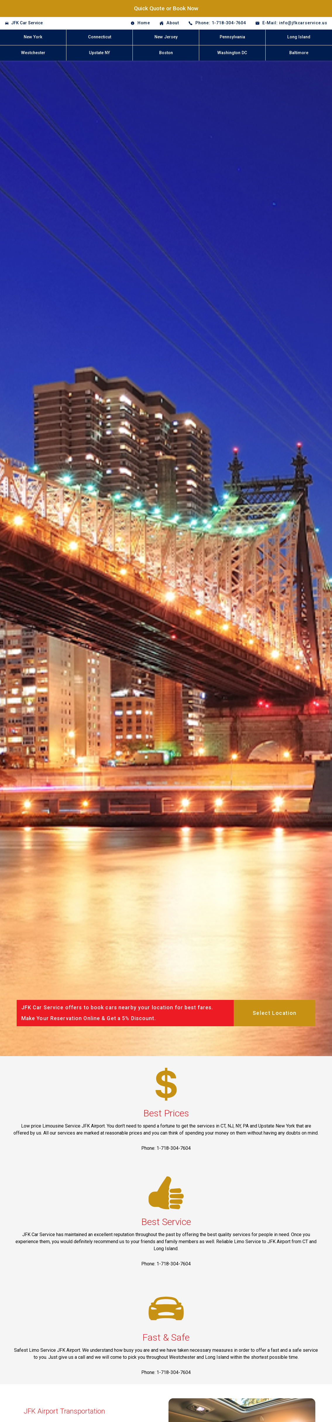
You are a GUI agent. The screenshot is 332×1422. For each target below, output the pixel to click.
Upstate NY (99, 52)
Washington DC (232, 52)
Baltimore (298, 52)
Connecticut (99, 37)
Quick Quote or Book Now (166, 8)
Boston (166, 52)
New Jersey (166, 37)
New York (33, 37)
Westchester (33, 52)
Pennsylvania (232, 37)
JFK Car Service (27, 22)
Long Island (298, 37)
